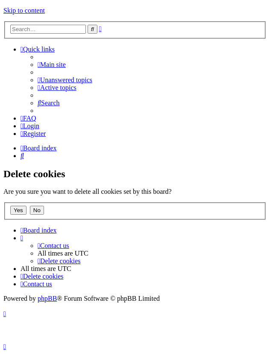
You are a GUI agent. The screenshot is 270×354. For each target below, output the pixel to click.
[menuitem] (52, 64)
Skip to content (24, 10)
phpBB (47, 298)
